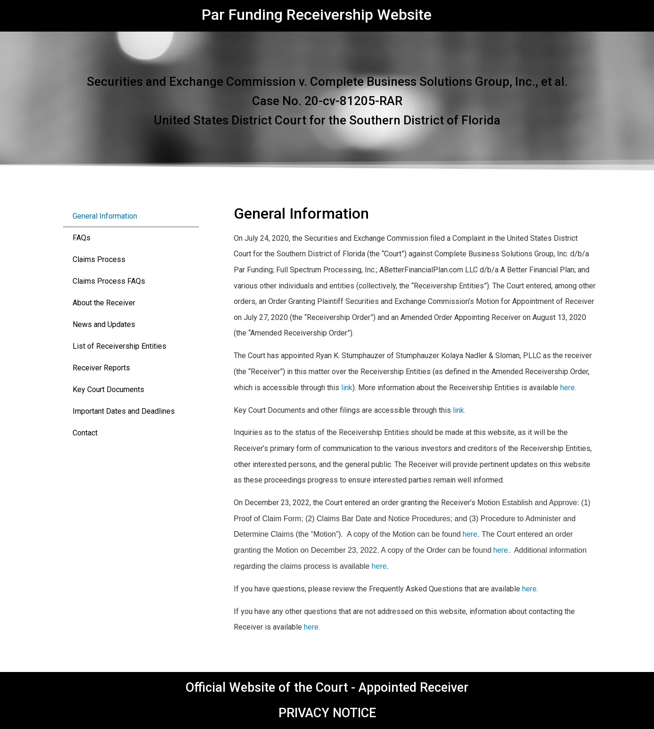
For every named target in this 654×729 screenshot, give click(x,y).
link (346, 387)
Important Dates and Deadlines (124, 411)
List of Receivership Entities (119, 346)
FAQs (81, 237)
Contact (85, 432)
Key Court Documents (108, 389)
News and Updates (104, 324)
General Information (105, 216)
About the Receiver (104, 302)
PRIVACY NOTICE (327, 713)
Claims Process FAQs (109, 281)
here (567, 387)
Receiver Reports (101, 367)
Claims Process (99, 259)
